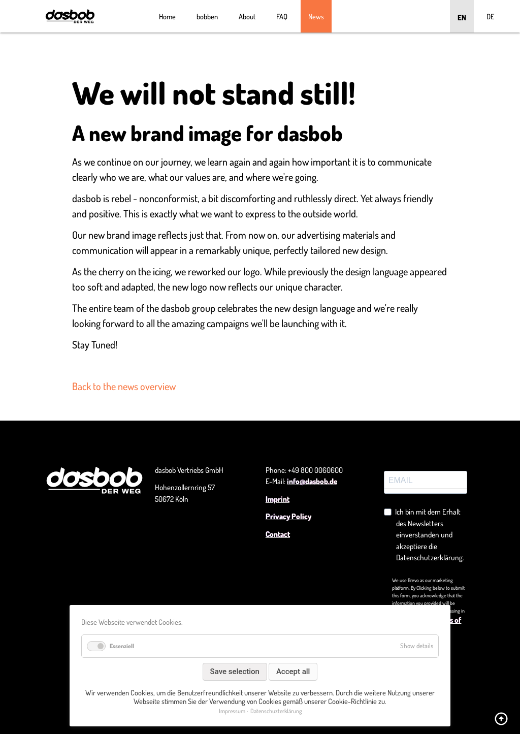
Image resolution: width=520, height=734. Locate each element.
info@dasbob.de (312, 481)
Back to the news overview (124, 386)
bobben (207, 16)
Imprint (277, 499)
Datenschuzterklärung (276, 711)
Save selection (234, 671)
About (247, 16)
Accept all (293, 671)
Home (167, 16)
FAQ (281, 16)
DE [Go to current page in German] (490, 16)
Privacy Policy (288, 516)
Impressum (232, 711)
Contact (278, 534)
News (316, 16)
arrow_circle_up (501, 718)
